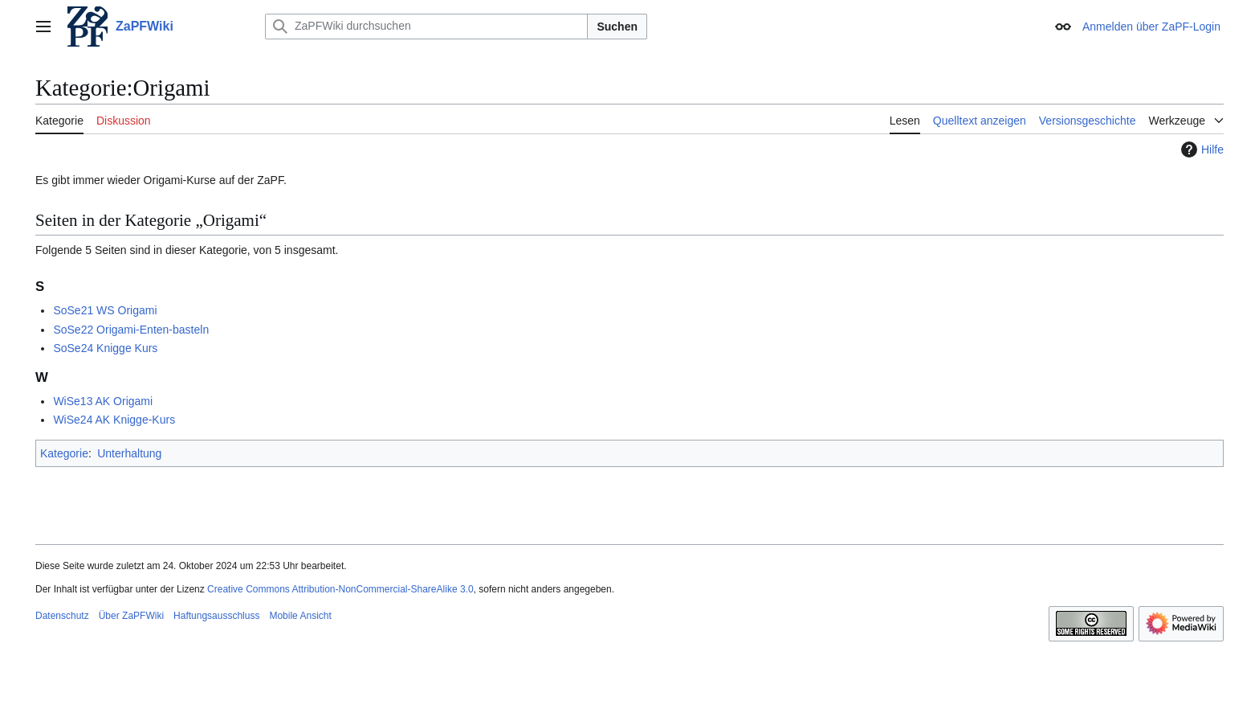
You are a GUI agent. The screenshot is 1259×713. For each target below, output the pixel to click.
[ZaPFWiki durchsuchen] (426, 26)
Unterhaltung (129, 453)
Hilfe (1200, 149)
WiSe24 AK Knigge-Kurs (114, 419)
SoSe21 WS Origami (105, 310)
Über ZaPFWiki (131, 615)
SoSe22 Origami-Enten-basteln (131, 329)
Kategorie (64, 453)
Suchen (617, 26)
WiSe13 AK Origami (103, 401)
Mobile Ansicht (300, 615)
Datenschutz (62, 615)
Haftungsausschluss (216, 615)
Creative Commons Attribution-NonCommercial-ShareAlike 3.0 (340, 589)
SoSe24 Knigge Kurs (105, 348)
